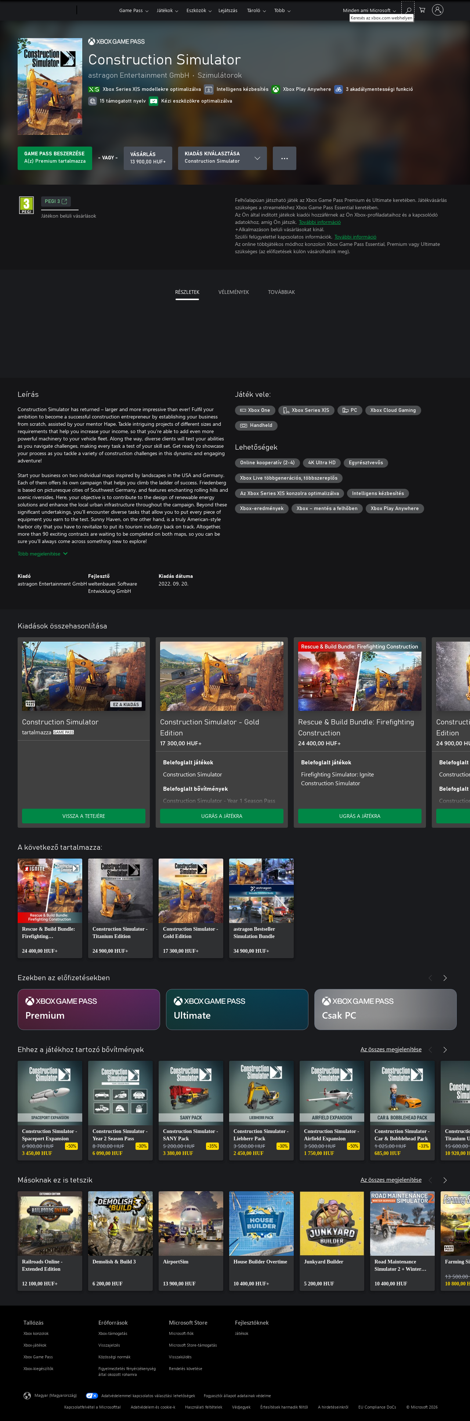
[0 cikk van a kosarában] (422, 9)
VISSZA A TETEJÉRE (83, 815)
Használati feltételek (203, 1407)
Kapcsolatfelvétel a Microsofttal (92, 1407)
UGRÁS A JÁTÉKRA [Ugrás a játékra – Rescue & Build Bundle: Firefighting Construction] (359, 815)
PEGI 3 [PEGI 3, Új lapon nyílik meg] (56, 201)
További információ (320, 221)
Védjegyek (241, 1407)
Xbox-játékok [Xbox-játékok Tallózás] (35, 1345)
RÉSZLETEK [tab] (187, 291)
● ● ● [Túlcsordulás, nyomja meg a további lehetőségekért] (284, 158)
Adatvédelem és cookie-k (153, 1407)
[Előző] (430, 626)
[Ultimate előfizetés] (237, 1009)
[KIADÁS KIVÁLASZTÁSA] (222, 158)
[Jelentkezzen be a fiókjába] (437, 10)
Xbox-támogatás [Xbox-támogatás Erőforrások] (112, 1333)
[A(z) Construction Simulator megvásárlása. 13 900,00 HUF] (148, 158)
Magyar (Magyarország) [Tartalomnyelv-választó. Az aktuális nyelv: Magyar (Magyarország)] (56, 1395)
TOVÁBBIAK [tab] (281, 291)
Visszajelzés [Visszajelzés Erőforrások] (109, 1345)
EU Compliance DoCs (377, 1407)
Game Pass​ (131, 10)
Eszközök (196, 10)
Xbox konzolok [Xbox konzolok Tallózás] (36, 1333)
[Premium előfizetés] (89, 1009)
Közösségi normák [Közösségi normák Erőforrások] (114, 1356)
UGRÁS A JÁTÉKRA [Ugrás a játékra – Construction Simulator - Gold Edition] (221, 815)
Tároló (253, 10)
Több (279, 10)
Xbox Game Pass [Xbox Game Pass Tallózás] (38, 1356)
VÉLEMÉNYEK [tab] (233, 291)
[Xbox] (97, 10)
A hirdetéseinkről (333, 1407)
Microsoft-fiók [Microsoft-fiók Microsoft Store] (181, 1333)
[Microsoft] (49, 10)
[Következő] (445, 626)
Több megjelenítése (43, 553)
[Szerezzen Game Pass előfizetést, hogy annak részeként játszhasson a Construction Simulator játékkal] (55, 158)
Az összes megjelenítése (391, 1049)
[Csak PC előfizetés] (385, 1009)
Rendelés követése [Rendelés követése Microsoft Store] (185, 1368)
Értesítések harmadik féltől (284, 1407)
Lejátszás (228, 10)
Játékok (165, 10)
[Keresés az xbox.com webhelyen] (408, 9)
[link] (50, 908)
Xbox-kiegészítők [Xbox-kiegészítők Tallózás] (38, 1368)
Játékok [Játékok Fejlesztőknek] (241, 1333)
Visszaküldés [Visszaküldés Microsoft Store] (180, 1356)
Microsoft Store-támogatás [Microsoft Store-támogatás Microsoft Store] (193, 1345)
